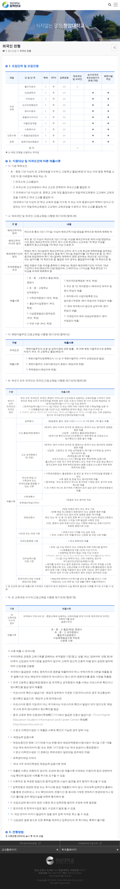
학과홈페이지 (69, 849)
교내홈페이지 (9, 849)
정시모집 (12, 50)
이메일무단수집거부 (88, 843)
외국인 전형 (25, 50)
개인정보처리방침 (28, 843)
